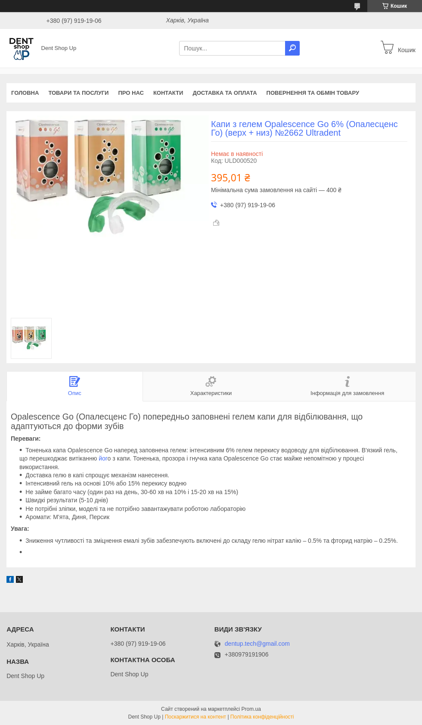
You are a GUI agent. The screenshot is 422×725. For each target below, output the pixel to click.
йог (102, 458)
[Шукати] (292, 48)
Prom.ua (251, 709)
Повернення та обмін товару (313, 93)
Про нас (130, 93)
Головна (25, 93)
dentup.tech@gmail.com (257, 644)
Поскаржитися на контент (195, 717)
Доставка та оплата (224, 93)
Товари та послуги (78, 93)
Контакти (168, 93)
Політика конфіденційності (262, 717)
